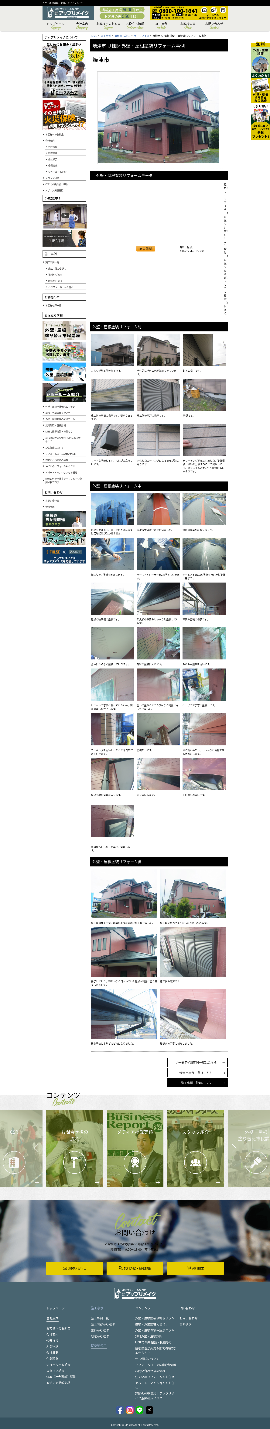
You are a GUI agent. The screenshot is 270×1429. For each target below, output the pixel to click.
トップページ (55, 26)
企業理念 (52, 165)
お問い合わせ (214, 26)
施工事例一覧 (100, 1318)
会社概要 (52, 159)
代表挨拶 (52, 147)
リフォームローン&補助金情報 (155, 1364)
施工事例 (161, 26)
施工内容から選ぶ (103, 1324)
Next (229, 1145)
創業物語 (52, 153)
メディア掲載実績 (58, 1382)
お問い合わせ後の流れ (150, 1370)
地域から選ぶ (100, 1336)
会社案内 (82, 26)
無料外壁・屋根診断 (148, 1336)
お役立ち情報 (135, 26)
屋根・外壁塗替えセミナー (153, 1324)
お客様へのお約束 (108, 26)
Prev (35, 1150)
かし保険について (147, 1358)
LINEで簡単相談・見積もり (153, 1342)
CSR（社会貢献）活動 (61, 1376)
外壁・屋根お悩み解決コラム (154, 1330)
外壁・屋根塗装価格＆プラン (154, 1318)
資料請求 (185, 1324)
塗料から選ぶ (100, 1330)
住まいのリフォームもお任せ (154, 1377)
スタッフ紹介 (55, 1370)
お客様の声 (187, 26)
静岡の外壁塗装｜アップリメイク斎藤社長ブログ (154, 1395)
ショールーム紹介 (57, 171)
